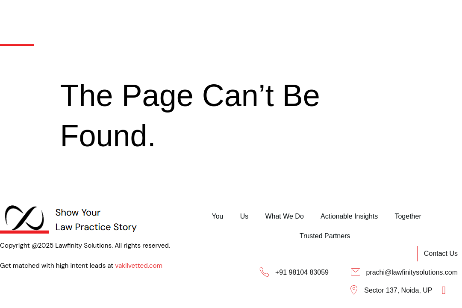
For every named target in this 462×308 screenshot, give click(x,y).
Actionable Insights (278, 16)
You (135, 16)
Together (340, 16)
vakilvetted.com (25, 269)
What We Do (209, 16)
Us (166, 16)
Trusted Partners (399, 16)
